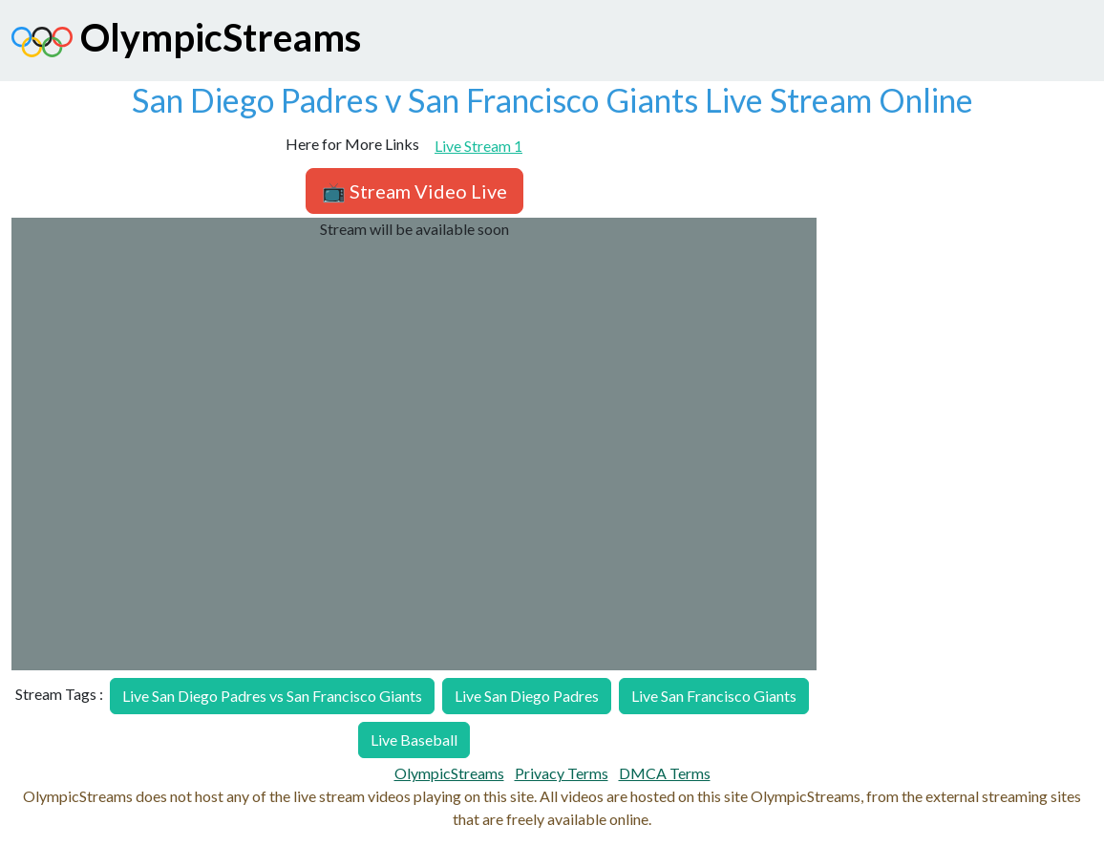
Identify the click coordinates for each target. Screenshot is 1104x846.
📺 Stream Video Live (414, 191)
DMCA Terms (665, 773)
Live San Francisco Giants (713, 696)
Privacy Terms (561, 773)
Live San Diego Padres (527, 696)
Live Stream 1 (478, 146)
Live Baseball (414, 739)
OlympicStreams (186, 42)
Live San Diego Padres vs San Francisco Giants (272, 696)
